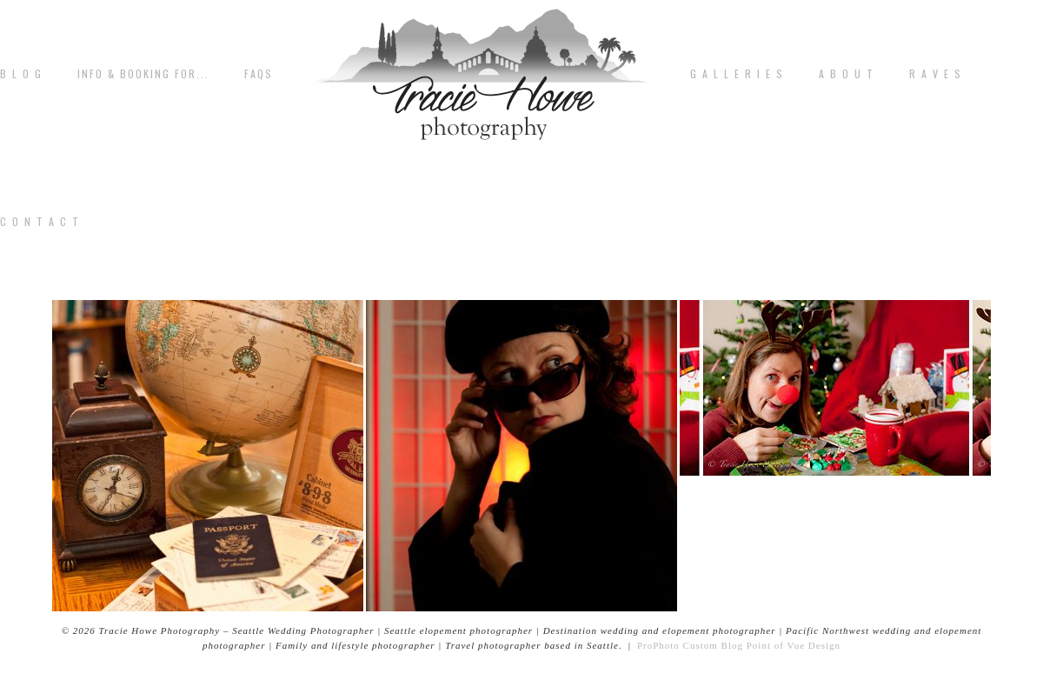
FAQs (258, 74)
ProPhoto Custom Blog (690, 645)
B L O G (21, 74)
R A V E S (935, 74)
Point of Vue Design (793, 645)
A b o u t (846, 74)
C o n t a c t (40, 222)
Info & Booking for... (143, 74)
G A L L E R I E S (737, 74)
